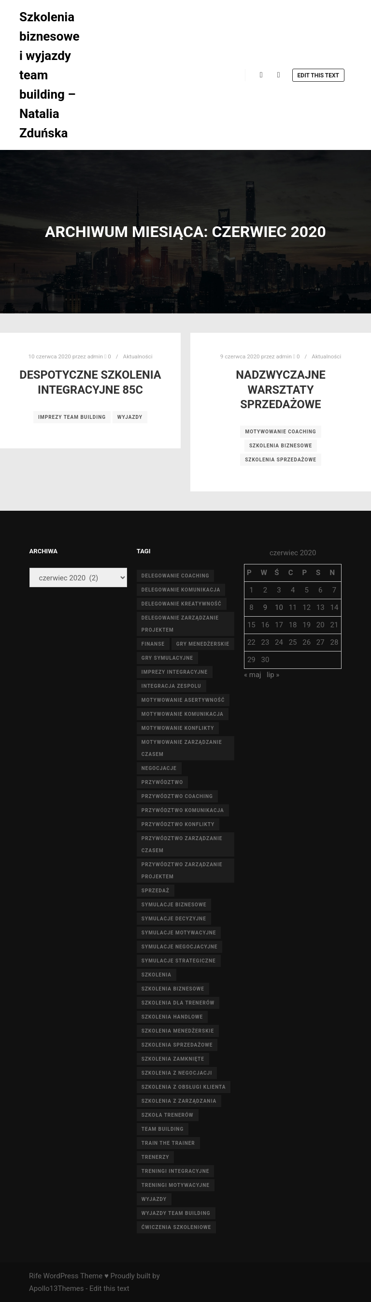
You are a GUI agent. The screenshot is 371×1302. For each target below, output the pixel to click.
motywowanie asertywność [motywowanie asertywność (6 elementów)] (183, 700)
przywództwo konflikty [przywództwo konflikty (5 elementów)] (178, 824)
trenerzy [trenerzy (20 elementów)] (156, 1157)
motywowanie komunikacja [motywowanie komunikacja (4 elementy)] (183, 714)
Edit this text (318, 75)
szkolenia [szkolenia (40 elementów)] (156, 974)
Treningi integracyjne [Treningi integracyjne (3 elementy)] (176, 1171)
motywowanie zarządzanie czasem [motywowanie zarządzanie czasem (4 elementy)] (182, 748)
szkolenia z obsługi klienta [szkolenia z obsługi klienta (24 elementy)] (184, 1087)
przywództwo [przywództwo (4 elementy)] (162, 782)
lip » (273, 674)
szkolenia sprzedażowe (280, 459)
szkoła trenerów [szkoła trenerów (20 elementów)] (168, 1115)
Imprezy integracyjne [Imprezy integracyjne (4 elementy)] (175, 672)
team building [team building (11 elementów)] (163, 1129)
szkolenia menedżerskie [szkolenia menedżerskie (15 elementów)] (178, 1031)
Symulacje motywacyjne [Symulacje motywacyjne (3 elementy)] (179, 932)
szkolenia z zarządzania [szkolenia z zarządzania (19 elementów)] (179, 1101)
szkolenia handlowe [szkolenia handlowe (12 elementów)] (172, 1017)
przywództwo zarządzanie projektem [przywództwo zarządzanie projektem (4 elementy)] (182, 870)
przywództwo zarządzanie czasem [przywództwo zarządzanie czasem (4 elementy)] (182, 844)
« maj (252, 674)
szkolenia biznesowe (280, 445)
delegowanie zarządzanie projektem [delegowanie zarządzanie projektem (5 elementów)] (180, 624)
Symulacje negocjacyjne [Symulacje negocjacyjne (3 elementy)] (180, 946)
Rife (35, 1276)
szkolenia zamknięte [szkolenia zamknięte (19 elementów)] (173, 1059)
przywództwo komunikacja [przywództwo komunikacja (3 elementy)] (183, 810)
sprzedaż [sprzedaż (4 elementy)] (156, 890)
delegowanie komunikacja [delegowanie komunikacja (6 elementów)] (181, 589)
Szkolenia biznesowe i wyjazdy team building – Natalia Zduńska (49, 75)
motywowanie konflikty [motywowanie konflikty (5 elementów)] (178, 728)
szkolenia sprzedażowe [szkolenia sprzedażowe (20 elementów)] (177, 1045)
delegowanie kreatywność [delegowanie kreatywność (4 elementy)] (182, 604)
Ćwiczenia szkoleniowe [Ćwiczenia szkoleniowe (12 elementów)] (176, 1227)
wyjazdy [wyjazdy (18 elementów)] (154, 1199)
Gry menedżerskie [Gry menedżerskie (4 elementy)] (202, 644)
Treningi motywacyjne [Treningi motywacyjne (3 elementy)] (176, 1185)
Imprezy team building (72, 417)
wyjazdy (130, 417)
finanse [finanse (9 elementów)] (153, 644)
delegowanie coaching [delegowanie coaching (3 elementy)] (176, 575)
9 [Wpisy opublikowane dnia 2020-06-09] (265, 607)
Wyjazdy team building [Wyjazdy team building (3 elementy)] (176, 1213)
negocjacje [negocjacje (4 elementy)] (159, 768)
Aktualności (138, 356)
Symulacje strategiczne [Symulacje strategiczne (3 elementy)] (179, 960)
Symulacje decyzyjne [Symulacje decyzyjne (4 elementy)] (174, 918)
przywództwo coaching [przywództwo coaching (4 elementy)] (177, 796)
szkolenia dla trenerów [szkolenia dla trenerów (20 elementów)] (178, 1003)
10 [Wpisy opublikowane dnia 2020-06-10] (279, 607)
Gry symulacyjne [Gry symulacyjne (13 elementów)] (167, 658)
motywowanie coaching (280, 431)
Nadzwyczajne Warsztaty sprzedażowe (281, 389)
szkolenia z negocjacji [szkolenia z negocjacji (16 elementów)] (177, 1073)
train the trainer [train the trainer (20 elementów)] (168, 1143)
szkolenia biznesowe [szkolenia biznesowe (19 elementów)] (173, 988)
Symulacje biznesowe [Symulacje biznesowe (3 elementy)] (174, 904)
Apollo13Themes (56, 1288)
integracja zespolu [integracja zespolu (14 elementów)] (171, 686)
